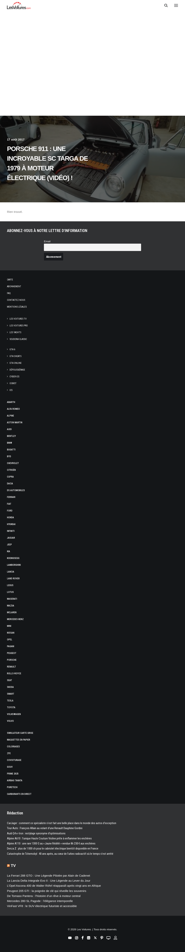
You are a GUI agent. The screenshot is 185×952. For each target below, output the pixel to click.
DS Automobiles (16, 490)
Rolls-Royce (14, 673)
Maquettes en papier (18, 739)
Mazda (10, 605)
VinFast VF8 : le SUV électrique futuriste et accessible (42, 906)
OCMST (13, 383)
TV (13, 865)
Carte (10, 279)
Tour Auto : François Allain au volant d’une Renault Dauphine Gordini (44, 828)
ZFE (9, 753)
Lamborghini (14, 565)
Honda (10, 517)
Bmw (9, 443)
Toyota (11, 707)
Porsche (12, 660)
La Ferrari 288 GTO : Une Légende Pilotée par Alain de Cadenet (48, 875)
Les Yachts (15, 332)
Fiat (9, 504)
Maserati (12, 599)
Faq (9, 293)
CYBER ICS (14, 376)
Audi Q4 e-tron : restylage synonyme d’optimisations (36, 833)
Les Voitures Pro (19, 325)
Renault (11, 666)
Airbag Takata (14, 780)
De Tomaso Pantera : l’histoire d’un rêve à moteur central (43, 896)
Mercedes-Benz (15, 619)
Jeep (9, 544)
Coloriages (13, 746)
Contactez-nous (16, 300)
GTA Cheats (15, 356)
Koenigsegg (13, 558)
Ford (9, 510)
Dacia (10, 483)
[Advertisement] (92, 80)
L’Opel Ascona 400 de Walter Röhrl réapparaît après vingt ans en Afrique (54, 885)
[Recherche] (164, 5)
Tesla (10, 700)
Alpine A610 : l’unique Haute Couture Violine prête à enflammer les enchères (49, 838)
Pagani (10, 646)
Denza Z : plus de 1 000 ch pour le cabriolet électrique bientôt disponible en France (52, 848)
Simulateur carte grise (20, 733)
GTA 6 (12, 349)
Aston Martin (14, 422)
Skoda (10, 687)
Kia (8, 551)
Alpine (10, 415)
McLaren (12, 612)
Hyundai (11, 524)
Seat (9, 680)
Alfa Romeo (13, 409)
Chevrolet (13, 463)
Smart (10, 693)
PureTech (12, 787)
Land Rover (13, 578)
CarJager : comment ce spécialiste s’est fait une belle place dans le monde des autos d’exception (61, 823)
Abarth (11, 402)
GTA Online (16, 363)
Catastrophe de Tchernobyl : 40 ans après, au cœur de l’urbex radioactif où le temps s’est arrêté (60, 853)
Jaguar (11, 537)
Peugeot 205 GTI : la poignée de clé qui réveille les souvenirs (46, 890)
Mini (9, 626)
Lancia (10, 571)
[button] (176, 5)
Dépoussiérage (17, 369)
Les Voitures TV (18, 318)
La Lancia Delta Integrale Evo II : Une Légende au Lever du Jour (48, 880)
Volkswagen (14, 714)
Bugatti (11, 449)
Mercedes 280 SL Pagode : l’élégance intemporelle (40, 901)
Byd (9, 456)
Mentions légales (17, 306)
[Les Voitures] (19, 5)
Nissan (10, 632)
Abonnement (14, 286)
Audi (9, 429)
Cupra (10, 476)
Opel (9, 639)
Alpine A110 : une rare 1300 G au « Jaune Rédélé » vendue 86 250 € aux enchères (51, 843)
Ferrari (11, 497)
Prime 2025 (12, 773)
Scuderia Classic (18, 339)
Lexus (10, 585)
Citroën (11, 470)
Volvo (10, 721)
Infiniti (11, 531)
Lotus (10, 592)
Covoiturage (14, 760)
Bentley (11, 436)
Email (47, 241)
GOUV (10, 767)
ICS (11, 390)
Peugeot (11, 653)
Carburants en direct (19, 794)
